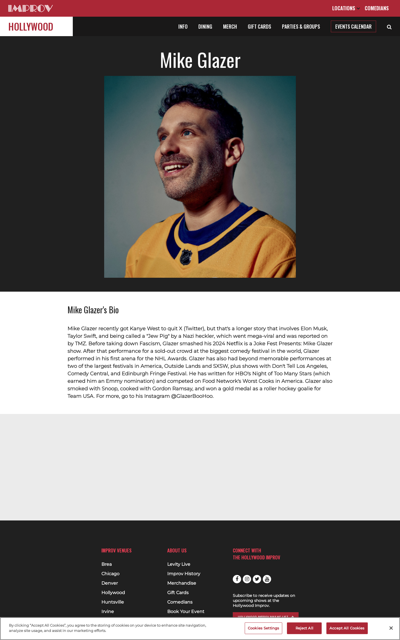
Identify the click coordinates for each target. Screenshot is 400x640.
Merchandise (181, 583)
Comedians (377, 8)
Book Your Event (185, 611)
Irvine (107, 611)
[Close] (391, 628)
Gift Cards (259, 26)
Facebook (237, 579)
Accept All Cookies (346, 628)
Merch (230, 26)
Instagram (247, 579)
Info (183, 26)
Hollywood (30, 26)
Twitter (257, 579)
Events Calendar (353, 26)
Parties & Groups (301, 26)
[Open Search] (389, 26)
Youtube (267, 579)
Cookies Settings (263, 628)
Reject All (304, 628)
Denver (109, 583)
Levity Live (178, 564)
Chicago (110, 574)
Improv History (183, 574)
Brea (106, 564)
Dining (205, 26)
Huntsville (112, 602)
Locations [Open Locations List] (346, 8)
